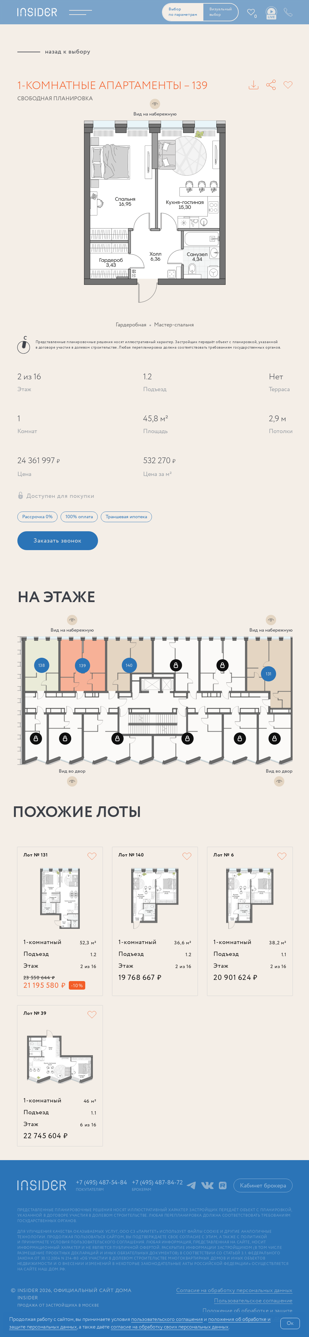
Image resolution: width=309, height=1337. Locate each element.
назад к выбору (67, 51)
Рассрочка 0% (37, 516)
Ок (290, 1323)
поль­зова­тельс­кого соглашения (167, 1319)
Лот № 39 (35, 1013)
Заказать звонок (57, 540)
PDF (253, 85)
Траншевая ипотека (126, 516)
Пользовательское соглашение (253, 1300)
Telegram (191, 1185)
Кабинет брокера (263, 1185)
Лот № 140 (131, 855)
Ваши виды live (271, 13)
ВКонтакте (207, 1185)
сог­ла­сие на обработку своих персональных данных (170, 1327)
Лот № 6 (223, 855)
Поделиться (271, 85)
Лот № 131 (35, 855)
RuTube (222, 1185)
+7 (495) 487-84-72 (157, 1182)
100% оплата (79, 516)
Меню (84, 12)
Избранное (255, 16)
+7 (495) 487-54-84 (287, 12)
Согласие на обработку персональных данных (234, 1290)
